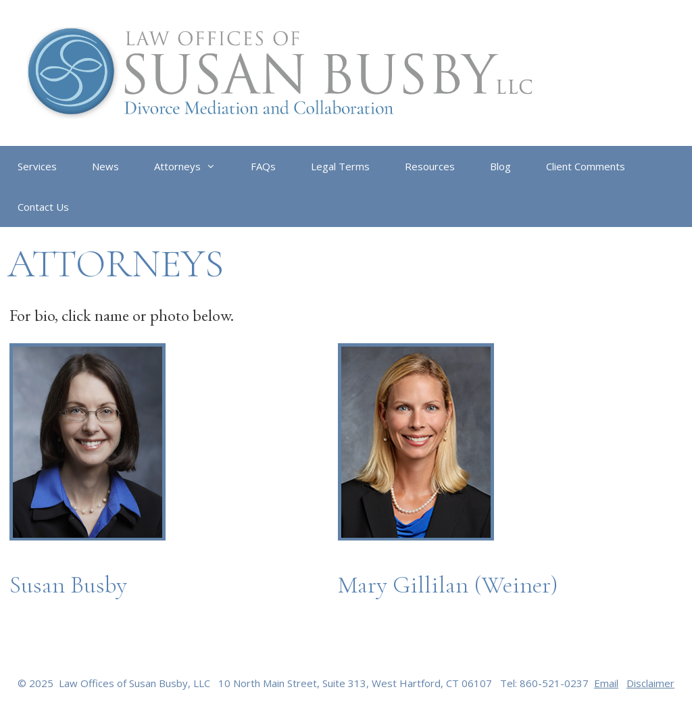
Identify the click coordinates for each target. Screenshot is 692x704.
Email (606, 683)
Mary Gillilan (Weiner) (448, 584)
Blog (500, 166)
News (105, 166)
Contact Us (43, 206)
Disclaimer (650, 683)
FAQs (263, 166)
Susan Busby (68, 584)
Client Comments (585, 166)
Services (37, 166)
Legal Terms (340, 166)
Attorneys (193, 166)
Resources (430, 166)
